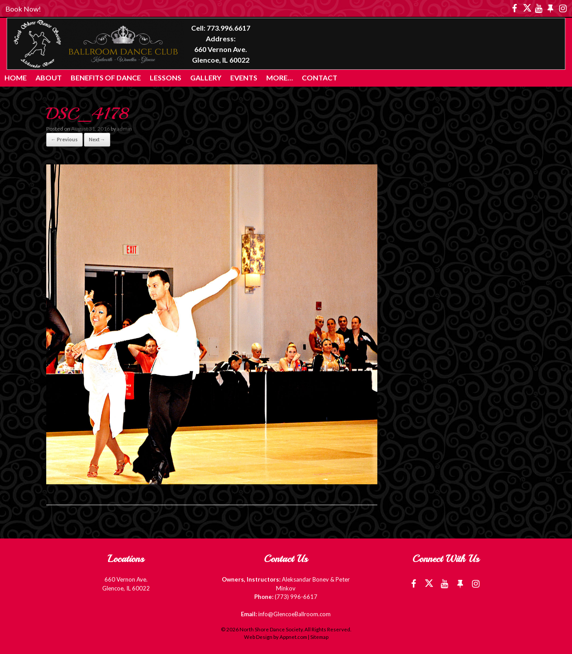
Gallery (205, 77)
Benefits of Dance (106, 77)
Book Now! (23, 8)
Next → (97, 139)
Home (15, 77)
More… (279, 77)
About (49, 77)
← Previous (64, 139)
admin (124, 128)
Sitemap (319, 637)
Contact (319, 77)
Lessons (165, 77)
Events (243, 77)
